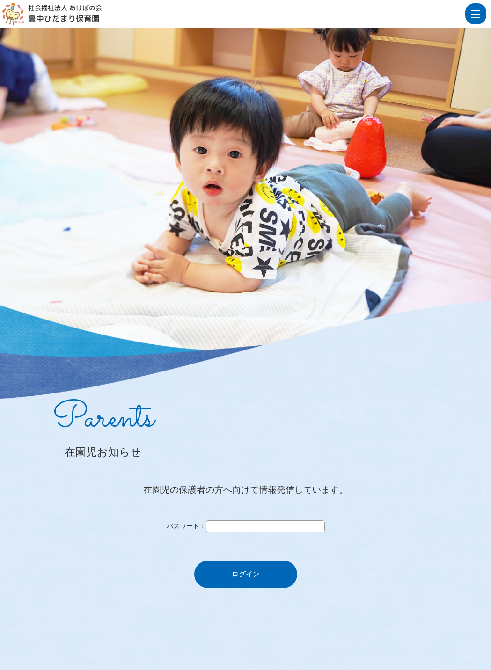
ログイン (246, 574)
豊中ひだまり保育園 (64, 18)
